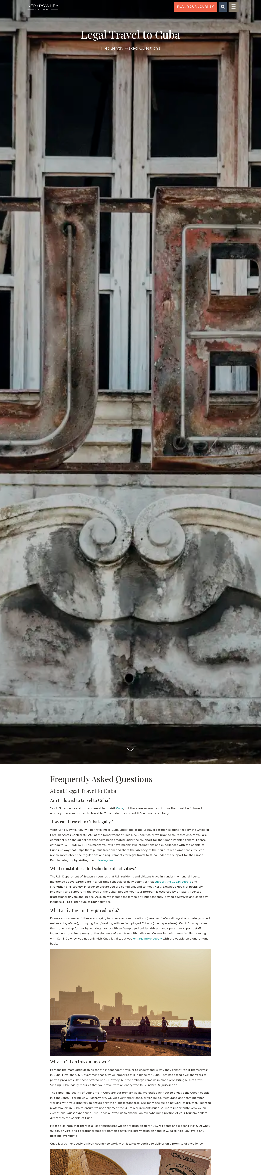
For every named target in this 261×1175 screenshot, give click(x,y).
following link (104, 860)
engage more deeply (147, 938)
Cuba (119, 808)
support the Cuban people (173, 881)
